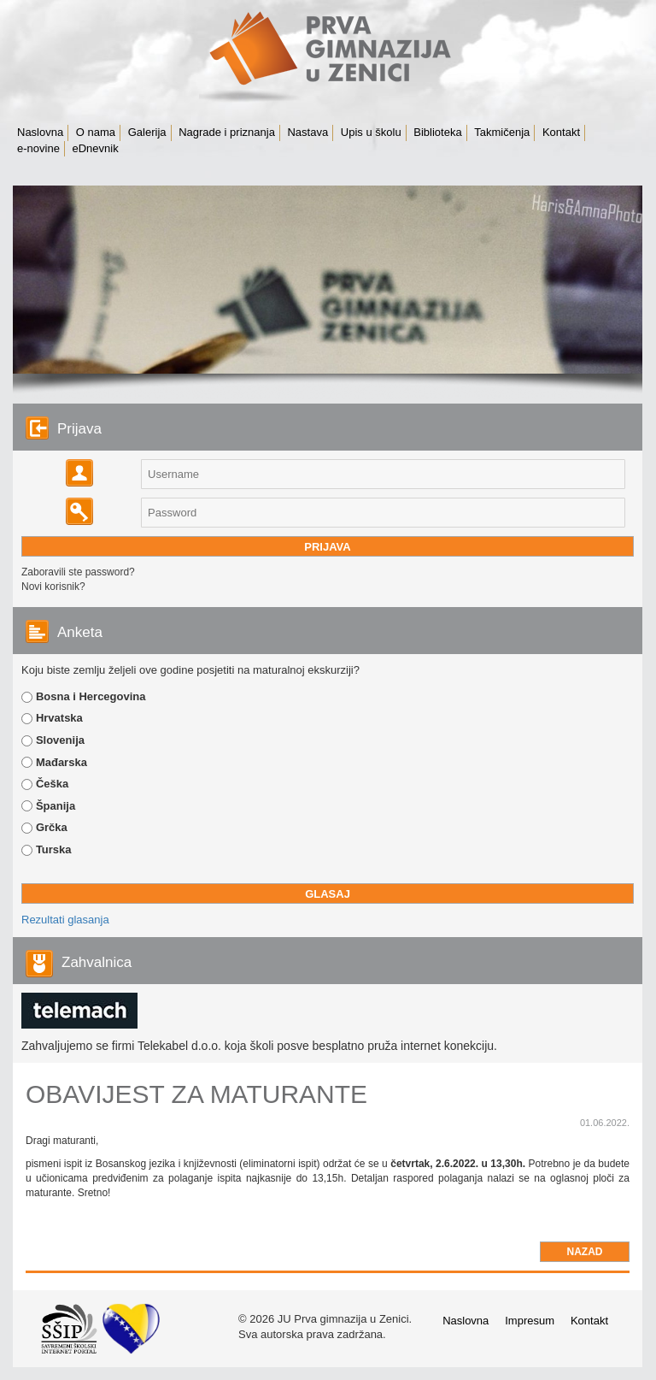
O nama (95, 132)
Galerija (147, 132)
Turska (54, 849)
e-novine (38, 148)
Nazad (585, 1252)
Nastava (307, 132)
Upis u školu (371, 132)
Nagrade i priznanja (227, 132)
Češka (52, 783)
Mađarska (61, 762)
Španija (55, 805)
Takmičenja (502, 132)
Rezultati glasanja (65, 919)
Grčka (51, 827)
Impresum (529, 1320)
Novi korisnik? (53, 587)
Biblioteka (437, 132)
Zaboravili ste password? (78, 572)
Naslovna (40, 132)
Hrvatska (59, 717)
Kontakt (561, 132)
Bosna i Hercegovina (91, 696)
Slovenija (60, 740)
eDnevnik (96, 148)
